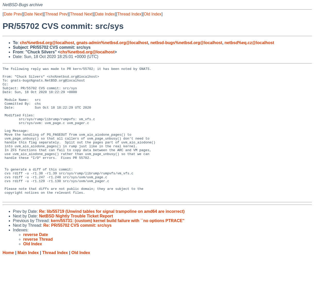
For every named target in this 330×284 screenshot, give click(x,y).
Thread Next (81, 14)
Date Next (33, 14)
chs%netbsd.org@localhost (47, 42)
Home (8, 279)
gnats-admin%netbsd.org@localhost (112, 42)
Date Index (105, 14)
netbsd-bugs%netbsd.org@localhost (186, 42)
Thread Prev (56, 14)
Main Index (28, 279)
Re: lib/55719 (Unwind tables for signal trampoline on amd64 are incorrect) (112, 238)
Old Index (152, 14)
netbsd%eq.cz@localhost (249, 42)
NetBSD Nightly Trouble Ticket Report (76, 242)
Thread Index (129, 14)
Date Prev (13, 14)
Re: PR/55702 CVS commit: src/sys (77, 251)
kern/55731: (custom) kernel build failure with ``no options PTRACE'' (117, 247)
